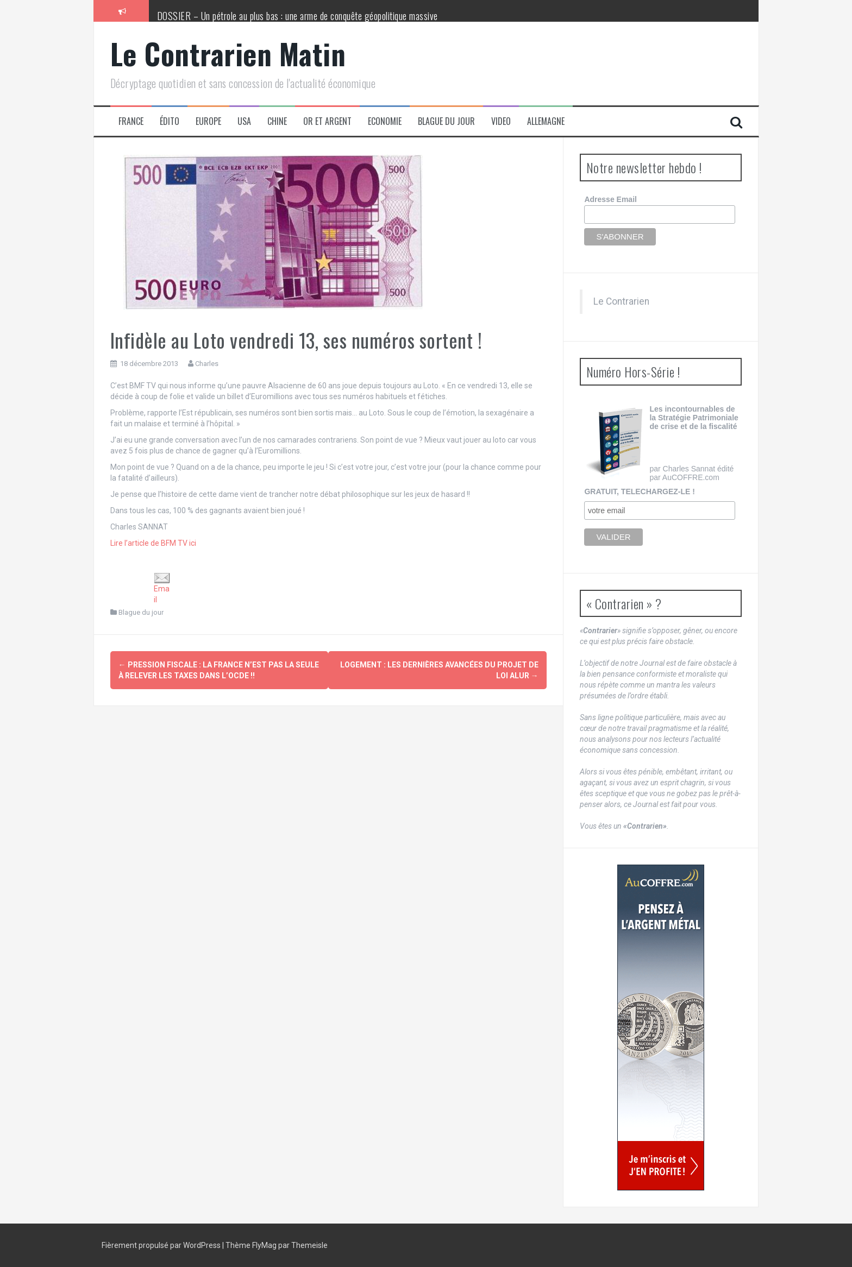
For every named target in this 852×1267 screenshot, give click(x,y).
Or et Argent (327, 121)
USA (244, 121)
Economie (385, 121)
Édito (169, 121)
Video (501, 121)
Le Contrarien (621, 301)
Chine (277, 121)
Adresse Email (610, 199)
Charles (206, 364)
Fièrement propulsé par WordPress (162, 1245)
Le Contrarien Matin (228, 53)
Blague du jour (446, 121)
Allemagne (546, 121)
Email (162, 587)
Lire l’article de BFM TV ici (153, 543)
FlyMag (264, 1245)
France (130, 121)
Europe (208, 121)
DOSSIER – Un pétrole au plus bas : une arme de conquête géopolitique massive (297, 16)
